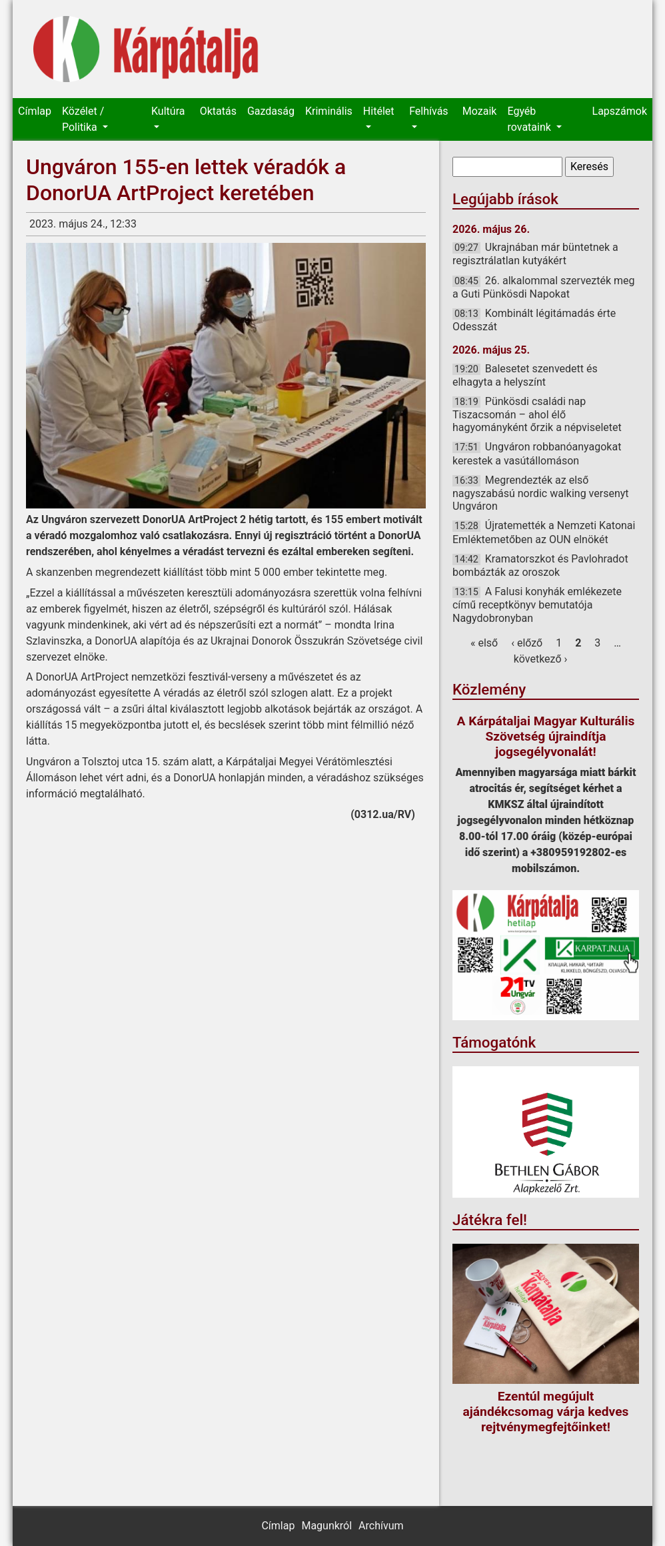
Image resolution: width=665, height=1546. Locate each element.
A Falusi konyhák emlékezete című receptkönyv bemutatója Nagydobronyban (537, 604)
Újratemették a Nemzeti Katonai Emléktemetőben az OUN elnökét (543, 532)
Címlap (34, 111)
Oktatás (218, 111)
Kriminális (328, 111)
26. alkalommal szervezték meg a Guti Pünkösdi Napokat (543, 287)
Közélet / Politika (83, 119)
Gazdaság (271, 111)
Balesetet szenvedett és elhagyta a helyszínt (525, 375)
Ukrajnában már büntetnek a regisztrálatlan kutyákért (535, 254)
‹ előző (526, 643)
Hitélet (378, 111)
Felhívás (428, 111)
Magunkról (326, 1525)
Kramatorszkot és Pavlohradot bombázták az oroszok (540, 565)
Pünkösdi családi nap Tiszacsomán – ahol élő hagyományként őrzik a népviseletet (537, 414)
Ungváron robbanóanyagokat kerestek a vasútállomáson (536, 453)
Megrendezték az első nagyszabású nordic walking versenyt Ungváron (540, 493)
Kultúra (168, 111)
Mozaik (479, 111)
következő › (541, 659)
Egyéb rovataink (530, 119)
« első (484, 643)
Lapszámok (619, 111)
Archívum (380, 1525)
